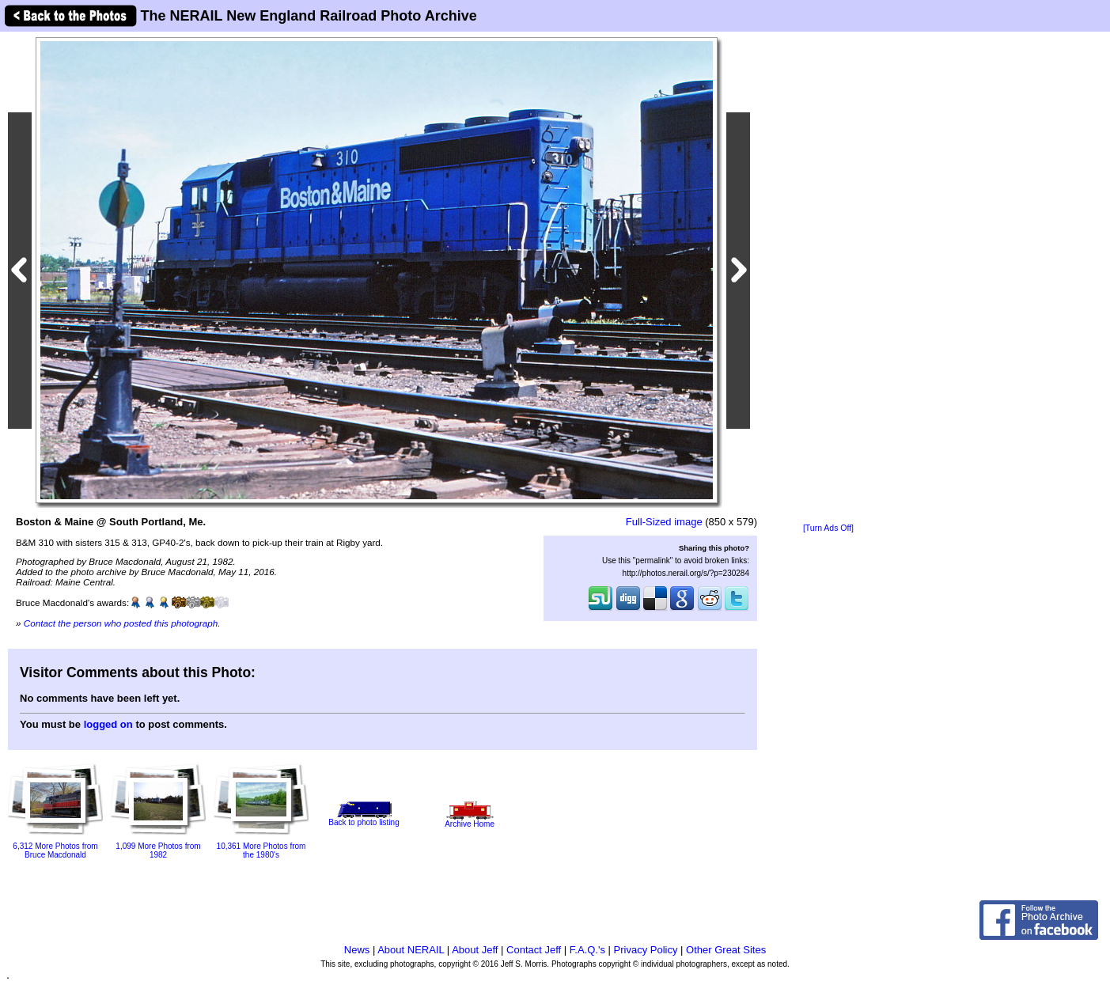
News (357, 950)
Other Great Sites (726, 950)
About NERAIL (410, 950)
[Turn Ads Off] (828, 528)
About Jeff (475, 950)
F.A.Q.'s (587, 950)
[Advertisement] (828, 278)
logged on (108, 724)
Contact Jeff (533, 950)
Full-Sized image (664, 522)
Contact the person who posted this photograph (121, 623)
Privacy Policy (646, 950)
